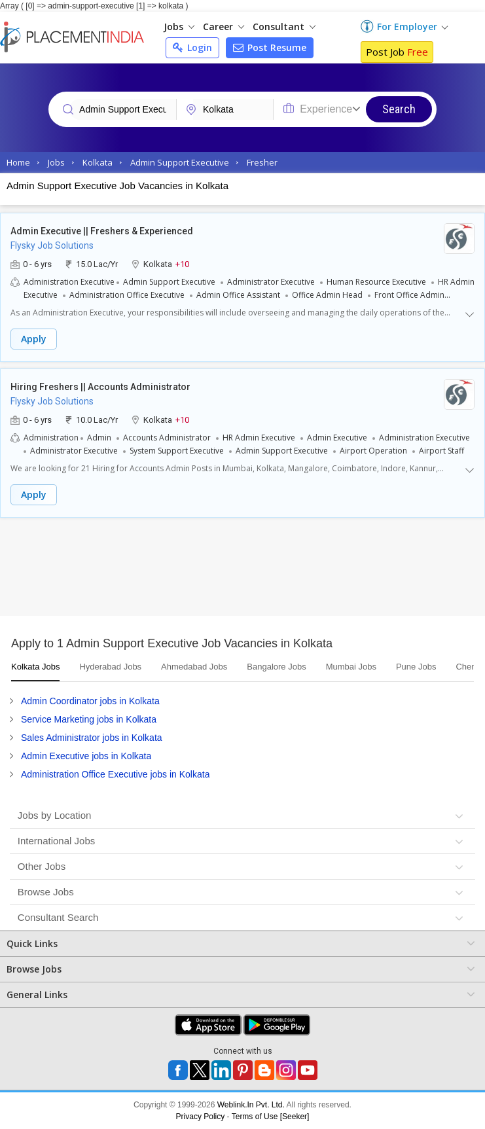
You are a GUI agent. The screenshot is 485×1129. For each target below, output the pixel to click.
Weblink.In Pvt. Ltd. (251, 1104)
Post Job (397, 51)
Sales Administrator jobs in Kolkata (91, 737)
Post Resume (269, 47)
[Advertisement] (242, 570)
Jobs (179, 26)
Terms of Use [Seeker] (271, 1116)
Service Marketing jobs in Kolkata (88, 719)
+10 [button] (182, 263)
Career (223, 26)
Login (192, 47)
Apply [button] (33, 338)
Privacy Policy (200, 1116)
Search (399, 109)
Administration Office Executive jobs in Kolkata (115, 774)
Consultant (284, 26)
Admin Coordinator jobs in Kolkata (90, 701)
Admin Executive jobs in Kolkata (86, 756)
